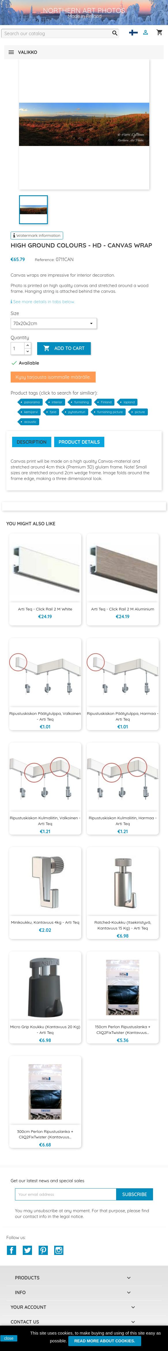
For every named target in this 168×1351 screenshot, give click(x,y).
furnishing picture (110, 412)
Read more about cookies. (104, 1341)
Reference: (45, 259)
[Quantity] (17, 348)
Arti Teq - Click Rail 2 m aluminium (122, 609)
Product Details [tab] (79, 442)
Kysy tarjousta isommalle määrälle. (53, 377)
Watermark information (37, 235)
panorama (32, 402)
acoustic (30, 422)
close (9, 1338)
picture (140, 412)
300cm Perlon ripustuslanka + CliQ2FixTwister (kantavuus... (45, 1134)
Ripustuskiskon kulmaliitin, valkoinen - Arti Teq (45, 820)
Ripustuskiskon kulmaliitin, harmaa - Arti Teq (123, 820)
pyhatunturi (76, 412)
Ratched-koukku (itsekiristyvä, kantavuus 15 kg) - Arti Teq (122, 925)
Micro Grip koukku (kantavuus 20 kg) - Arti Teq (45, 1029)
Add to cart (63, 348)
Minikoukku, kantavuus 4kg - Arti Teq (45, 922)
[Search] (60, 33)
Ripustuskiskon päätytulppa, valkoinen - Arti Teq (45, 716)
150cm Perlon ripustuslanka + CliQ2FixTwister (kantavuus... (122, 1029)
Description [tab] (32, 442)
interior (57, 402)
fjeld (53, 412)
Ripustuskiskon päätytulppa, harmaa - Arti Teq (122, 716)
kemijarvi (31, 412)
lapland (129, 402)
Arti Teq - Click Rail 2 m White (45, 609)
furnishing (81, 402)
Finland (106, 402)
